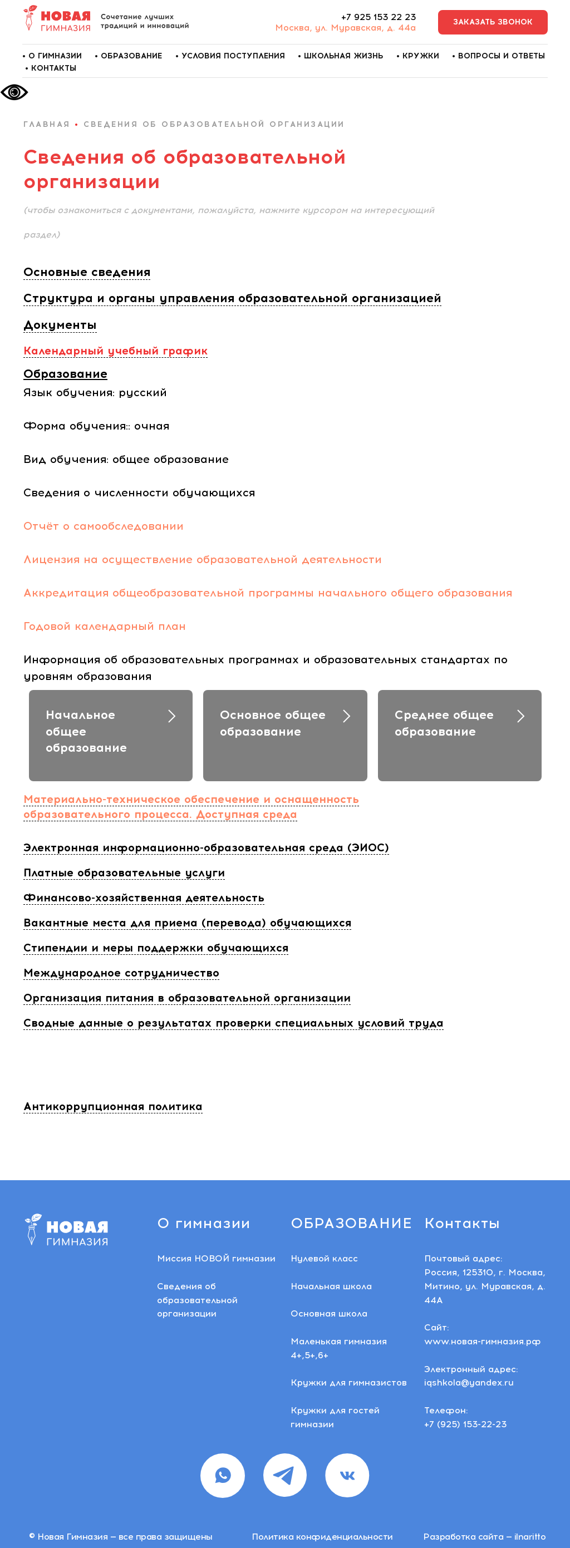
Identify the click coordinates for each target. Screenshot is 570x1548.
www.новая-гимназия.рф (482, 1341)
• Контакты (50, 68)
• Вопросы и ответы (498, 56)
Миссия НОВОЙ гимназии (216, 1258)
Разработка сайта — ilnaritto (484, 1536)
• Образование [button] (128, 56)
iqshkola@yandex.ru (469, 1382)
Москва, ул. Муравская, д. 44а (345, 27)
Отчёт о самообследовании (103, 526)
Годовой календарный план (104, 626)
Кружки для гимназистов (349, 1382)
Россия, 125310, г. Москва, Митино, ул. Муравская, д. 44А (485, 1286)
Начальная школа (331, 1286)
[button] (493, 22)
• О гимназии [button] (52, 56)
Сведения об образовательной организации (197, 1300)
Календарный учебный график (115, 350)
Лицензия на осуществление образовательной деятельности (202, 559)
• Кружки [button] (417, 56)
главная (47, 124)
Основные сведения (86, 271)
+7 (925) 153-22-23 (465, 1424)
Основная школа (329, 1313)
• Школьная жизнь (340, 56)
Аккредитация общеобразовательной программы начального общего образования (267, 592)
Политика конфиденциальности (322, 1536)
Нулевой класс (324, 1258)
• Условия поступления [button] (230, 56)
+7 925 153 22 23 (378, 17)
